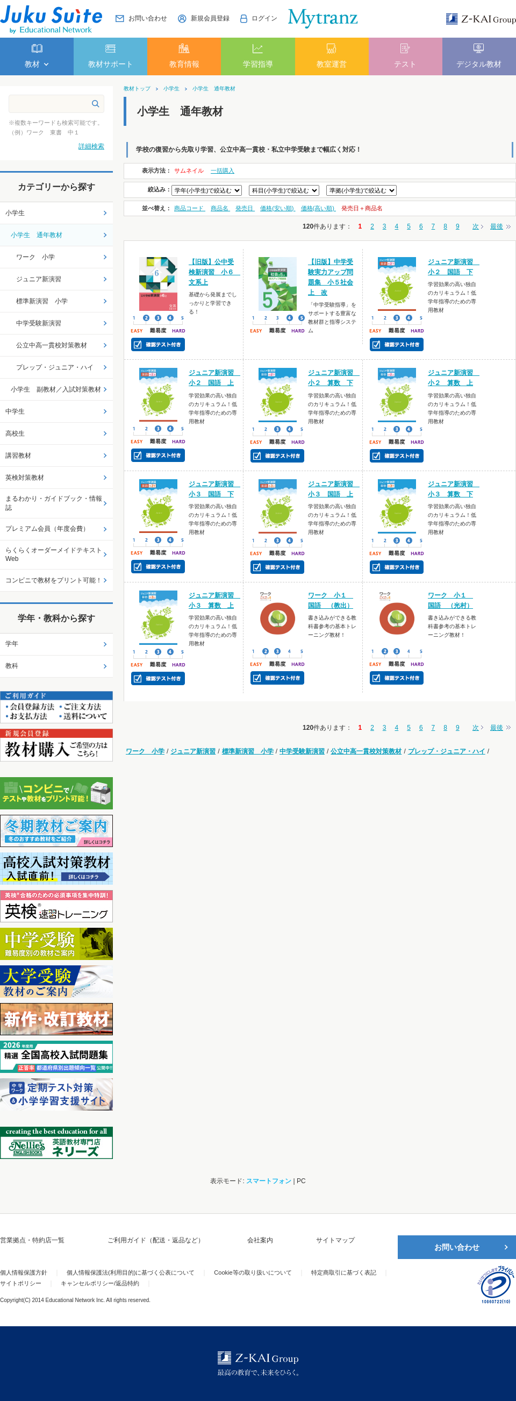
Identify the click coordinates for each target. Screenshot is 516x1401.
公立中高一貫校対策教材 (366, 751)
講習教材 (18, 455)
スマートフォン (268, 1181)
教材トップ (137, 88)
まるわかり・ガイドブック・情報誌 (53, 503)
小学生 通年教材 (213, 88)
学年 (11, 644)
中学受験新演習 (302, 751)
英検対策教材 (24, 477)
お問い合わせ (456, 1247)
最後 (496, 226)
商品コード (189, 208)
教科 (11, 666)
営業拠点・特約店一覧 (32, 1240)
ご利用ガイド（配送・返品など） (156, 1240)
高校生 (15, 433)
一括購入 (222, 170)
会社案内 (260, 1240)
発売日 (245, 208)
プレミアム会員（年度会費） (47, 528)
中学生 (15, 411)
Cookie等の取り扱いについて (252, 1272)
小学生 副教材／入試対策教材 (56, 389)
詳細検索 (91, 146)
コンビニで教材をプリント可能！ (53, 580)
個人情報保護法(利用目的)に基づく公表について (131, 1272)
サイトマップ (335, 1240)
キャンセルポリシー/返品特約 (100, 1283)
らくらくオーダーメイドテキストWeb (53, 554)
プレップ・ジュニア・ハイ (446, 751)
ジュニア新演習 (193, 751)
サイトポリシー (20, 1283)
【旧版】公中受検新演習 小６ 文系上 (214, 272)
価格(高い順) (318, 208)
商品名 (220, 208)
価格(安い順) (277, 208)
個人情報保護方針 (23, 1272)
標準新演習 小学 (248, 751)
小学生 (171, 88)
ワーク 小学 (145, 751)
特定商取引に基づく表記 (343, 1272)
